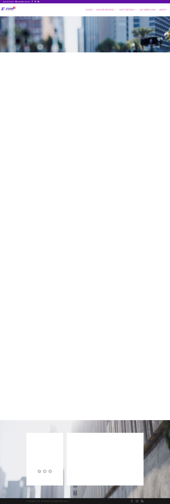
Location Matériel (105, 10)
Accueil (89, 10)
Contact (163, 10)
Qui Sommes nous (148, 10)
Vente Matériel (127, 10)
